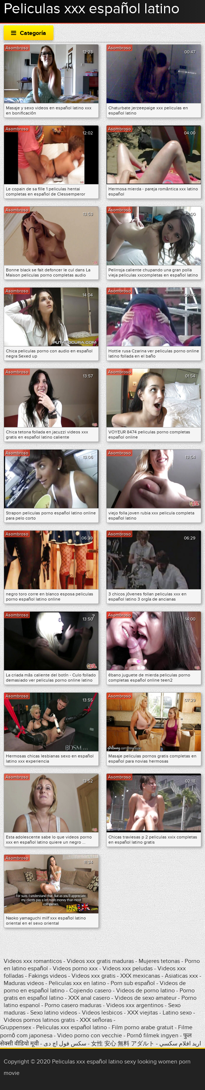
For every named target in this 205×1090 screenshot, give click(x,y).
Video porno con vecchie (89, 1035)
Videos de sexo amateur (146, 998)
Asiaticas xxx (181, 976)
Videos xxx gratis (93, 976)
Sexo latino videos (53, 1012)
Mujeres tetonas (159, 961)
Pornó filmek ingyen (152, 1035)
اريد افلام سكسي (180, 1043)
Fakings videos (47, 976)
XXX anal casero (89, 998)
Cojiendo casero (90, 990)
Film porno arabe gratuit (142, 1027)
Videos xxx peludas (127, 968)
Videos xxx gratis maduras (101, 961)
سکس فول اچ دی (65, 1043)
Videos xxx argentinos (134, 1005)
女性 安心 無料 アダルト (122, 1043)
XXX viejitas (142, 1012)
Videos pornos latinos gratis (39, 1020)
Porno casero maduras (73, 1005)
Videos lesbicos (102, 1012)
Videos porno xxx (75, 968)
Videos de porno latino (145, 990)
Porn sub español (133, 983)
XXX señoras (96, 1020)
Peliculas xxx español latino (71, 1027)
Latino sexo (177, 1012)
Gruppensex (15, 1027)
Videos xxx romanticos (33, 961)
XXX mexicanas (140, 976)
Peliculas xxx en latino (77, 983)
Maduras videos (24, 983)
